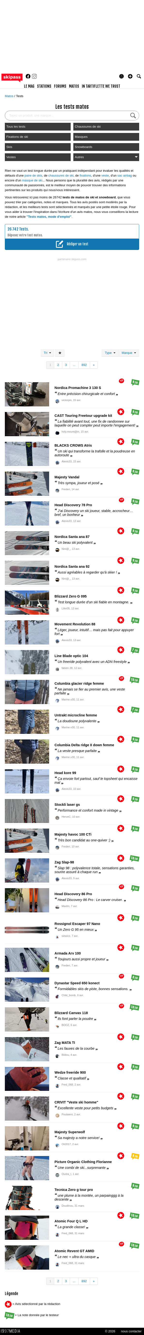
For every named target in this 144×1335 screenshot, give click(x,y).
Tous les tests (15, 126)
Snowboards (83, 147)
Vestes (11, 157)
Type (110, 353)
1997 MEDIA (12, 1331)
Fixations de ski (17, 137)
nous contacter (131, 1331)
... (74, 365)
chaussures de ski (61, 175)
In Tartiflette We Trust (101, 86)
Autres (106, 157)
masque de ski (32, 180)
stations (44, 86)
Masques (81, 137)
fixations (85, 175)
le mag (29, 86)
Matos (9, 96)
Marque (129, 353)
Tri (47, 353)
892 (84, 365)
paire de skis (33, 175)
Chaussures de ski (88, 126)
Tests (19, 96)
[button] (130, 76)
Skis (9, 147)
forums (60, 86)
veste (105, 175)
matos (74, 86)
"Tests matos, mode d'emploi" (49, 216)
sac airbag (124, 175)
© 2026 (110, 1331)
